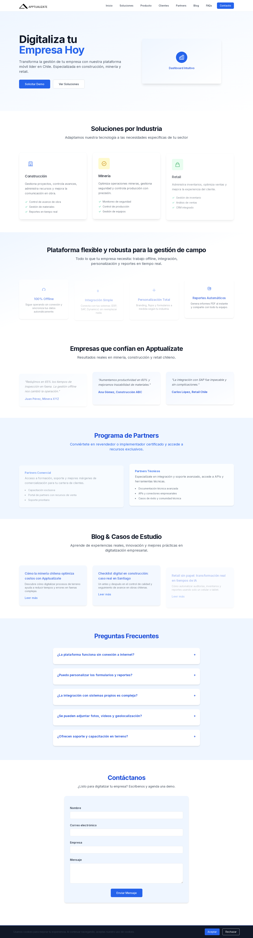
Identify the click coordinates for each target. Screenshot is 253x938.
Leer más (31, 600)
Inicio (109, 5)
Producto (146, 5)
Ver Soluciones (69, 84)
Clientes (164, 5)
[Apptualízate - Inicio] (33, 5)
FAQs (209, 5)
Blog (196, 5)
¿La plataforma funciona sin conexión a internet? (126, 654)
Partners (181, 5)
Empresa (76, 842)
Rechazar (231, 931)
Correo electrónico (83, 825)
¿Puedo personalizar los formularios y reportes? (126, 675)
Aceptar (212, 931)
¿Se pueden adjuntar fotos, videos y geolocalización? (126, 716)
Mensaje (76, 860)
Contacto (225, 5)
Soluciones (126, 5)
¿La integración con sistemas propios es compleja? (126, 695)
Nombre (75, 808)
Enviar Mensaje (126, 893)
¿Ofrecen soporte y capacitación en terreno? (126, 736)
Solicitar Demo (34, 84)
